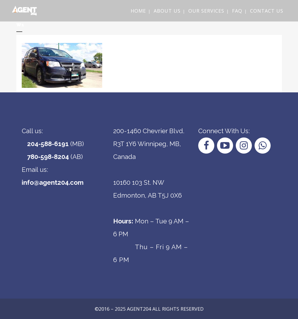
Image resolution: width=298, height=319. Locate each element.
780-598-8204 (48, 157)
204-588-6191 (48, 144)
